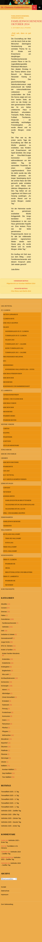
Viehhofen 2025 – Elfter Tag (10, 814)
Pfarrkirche (10, 564)
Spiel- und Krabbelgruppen (14, 513)
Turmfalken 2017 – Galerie (15, 344)
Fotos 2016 (9, 542)
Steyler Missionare (11, 445)
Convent (6, 488)
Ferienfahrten (17, 18)
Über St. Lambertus (11, 576)
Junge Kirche (6, 450)
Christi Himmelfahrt (8, 697)
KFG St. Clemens (6, 646)
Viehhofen (7, 526)
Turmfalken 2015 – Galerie (15, 352)
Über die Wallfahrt (13, 538)
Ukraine (3, 762)
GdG (2, 630)
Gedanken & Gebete (7, 634)
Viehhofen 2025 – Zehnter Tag (11, 818)
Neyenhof (7, 492)
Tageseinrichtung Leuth (15, 509)
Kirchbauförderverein (12, 373)
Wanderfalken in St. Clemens (17, 331)
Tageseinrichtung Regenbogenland (19, 504)
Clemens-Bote (8, 318)
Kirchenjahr (5, 686)
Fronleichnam (6, 712)
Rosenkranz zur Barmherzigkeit (16, 386)
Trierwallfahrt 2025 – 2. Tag (10, 803)
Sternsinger (5, 758)
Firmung (4, 708)
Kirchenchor (8, 378)
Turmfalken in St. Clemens (16, 335)
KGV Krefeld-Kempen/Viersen (14, 479)
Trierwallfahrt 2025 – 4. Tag (10, 795)
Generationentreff (11, 395)
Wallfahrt (4, 766)
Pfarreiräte (8, 466)
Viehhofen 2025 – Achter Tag (10, 826)
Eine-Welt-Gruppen (10, 323)
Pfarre (28, 28)
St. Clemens (5, 310)
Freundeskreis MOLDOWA (13, 357)
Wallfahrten (6, 530)
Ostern (4, 720)
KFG (4, 361)
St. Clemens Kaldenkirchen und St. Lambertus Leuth (16, 7)
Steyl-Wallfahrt (10, 551)
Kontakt (3, 887)
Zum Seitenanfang (7, 904)
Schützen (7, 441)
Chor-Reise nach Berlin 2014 (21, 289)
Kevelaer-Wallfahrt (11, 534)
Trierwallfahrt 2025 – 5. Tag (10, 792)
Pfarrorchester (9, 420)
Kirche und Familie (8, 454)
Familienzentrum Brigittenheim (18, 500)
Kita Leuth (5, 674)
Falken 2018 (9, 340)
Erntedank (5, 701)
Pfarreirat (4, 754)
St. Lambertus (6, 390)
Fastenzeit (5, 705)
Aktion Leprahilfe (10, 314)
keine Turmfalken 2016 (14, 348)
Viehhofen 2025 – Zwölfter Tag (11, 811)
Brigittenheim (6, 670)
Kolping (6, 433)
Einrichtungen (7, 483)
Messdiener (7, 382)
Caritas (6, 428)
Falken (6, 327)
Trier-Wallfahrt (10, 547)
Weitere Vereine (7, 424)
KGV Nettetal (8, 475)
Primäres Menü (39, 7)
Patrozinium (6, 724)
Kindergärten (9, 496)
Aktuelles (4, 604)
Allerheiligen (6, 693)
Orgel (7, 568)
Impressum (4, 894)
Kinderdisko (8, 365)
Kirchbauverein (9, 403)
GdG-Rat (6, 471)
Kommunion (6, 716)
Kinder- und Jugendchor (13, 399)
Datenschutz (5, 891)
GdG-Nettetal (6, 306)
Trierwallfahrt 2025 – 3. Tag (10, 799)
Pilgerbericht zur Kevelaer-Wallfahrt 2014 (21, 282)
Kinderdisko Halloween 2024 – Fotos (19, 369)
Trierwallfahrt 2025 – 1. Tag (10, 807)
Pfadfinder (7, 437)
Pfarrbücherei (9, 416)
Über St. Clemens (10, 559)
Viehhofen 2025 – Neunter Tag (11, 822)
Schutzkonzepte (7, 589)
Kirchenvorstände (11, 462)
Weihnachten (6, 735)
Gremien (4, 458)
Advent (4, 689)
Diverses (4, 611)
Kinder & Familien (7, 650)
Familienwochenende (20, 16)
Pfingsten (5, 731)
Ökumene (4, 746)
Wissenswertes (7, 555)
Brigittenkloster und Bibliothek (18, 572)
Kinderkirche (6, 663)
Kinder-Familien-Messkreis (11, 653)
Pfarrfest (5, 727)
